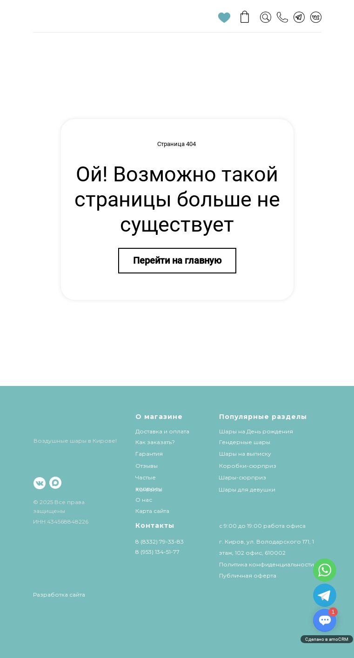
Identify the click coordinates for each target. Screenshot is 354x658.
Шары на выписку (245, 453)
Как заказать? (155, 442)
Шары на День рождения (256, 431)
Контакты (148, 489)
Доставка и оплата (162, 431)
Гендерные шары (244, 442)
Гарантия (149, 453)
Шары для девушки (247, 489)
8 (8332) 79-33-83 (159, 541)
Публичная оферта (247, 575)
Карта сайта (152, 510)
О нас (143, 499)
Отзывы (146, 465)
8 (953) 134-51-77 (157, 551)
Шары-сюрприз (242, 477)
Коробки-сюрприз (247, 465)
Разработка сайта (59, 594)
